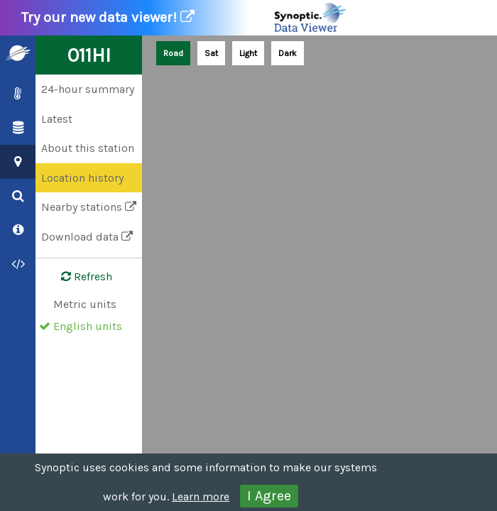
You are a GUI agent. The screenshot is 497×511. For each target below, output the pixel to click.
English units (87, 326)
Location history (82, 178)
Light (248, 53)
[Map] (319, 273)
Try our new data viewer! (184, 17)
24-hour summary (87, 89)
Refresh (78, 277)
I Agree (269, 496)
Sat (211, 53)
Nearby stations (88, 207)
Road (173, 53)
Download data (87, 236)
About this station (87, 148)
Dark (287, 53)
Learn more (200, 496)
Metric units (84, 304)
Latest (56, 119)
